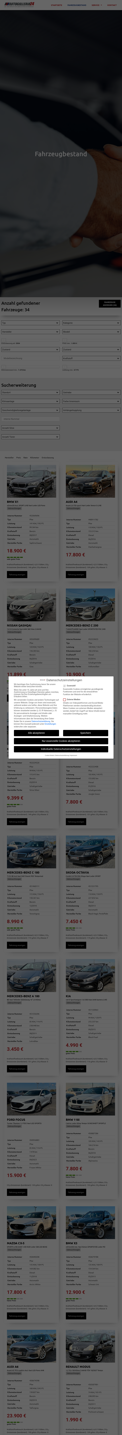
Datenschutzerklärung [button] (62, 755)
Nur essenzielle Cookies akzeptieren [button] (61, 741)
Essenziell (70, 686)
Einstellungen (50, 724)
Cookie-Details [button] (49, 755)
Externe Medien (72, 699)
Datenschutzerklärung (41, 721)
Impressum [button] (73, 755)
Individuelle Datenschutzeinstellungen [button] (61, 749)
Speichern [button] (85, 733)
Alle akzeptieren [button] (36, 733)
